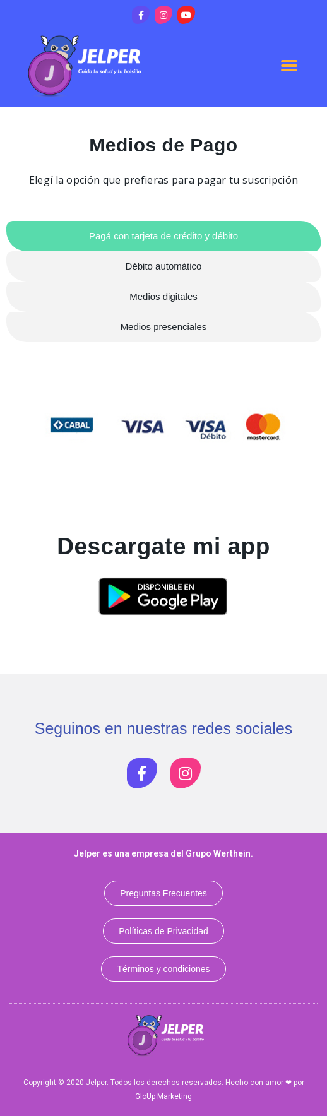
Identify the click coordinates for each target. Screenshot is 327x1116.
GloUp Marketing (163, 1096)
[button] (289, 65)
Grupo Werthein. (219, 853)
